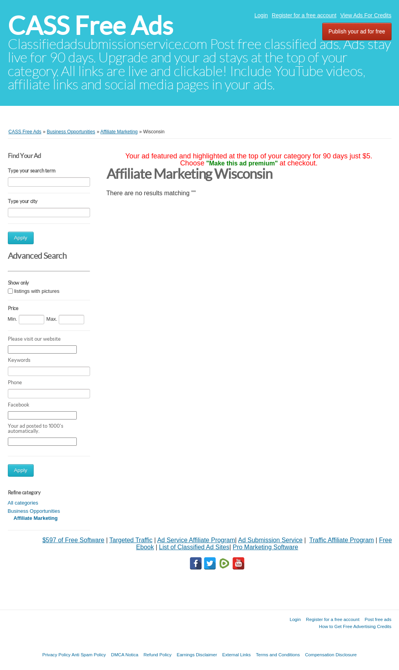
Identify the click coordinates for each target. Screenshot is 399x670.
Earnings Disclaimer (197, 654)
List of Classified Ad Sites (194, 547)
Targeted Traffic (130, 540)
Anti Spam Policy (89, 654)
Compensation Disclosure (331, 654)
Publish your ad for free (357, 31)
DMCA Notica (125, 654)
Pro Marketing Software (265, 547)
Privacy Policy (56, 654)
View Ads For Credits (365, 15)
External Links (236, 654)
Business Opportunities (34, 511)
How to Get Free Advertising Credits (355, 626)
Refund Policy (157, 654)
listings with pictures (37, 291)
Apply (20, 238)
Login (261, 15)
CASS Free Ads (90, 25)
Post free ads (378, 619)
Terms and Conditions (278, 654)
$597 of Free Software (73, 540)
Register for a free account (304, 15)
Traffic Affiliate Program (341, 540)
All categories (23, 503)
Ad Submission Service (270, 540)
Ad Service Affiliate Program (196, 540)
